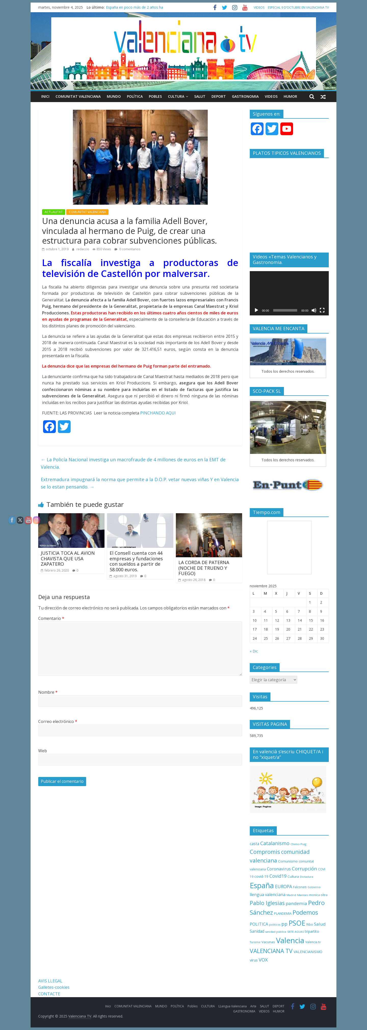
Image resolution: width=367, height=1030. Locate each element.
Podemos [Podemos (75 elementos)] (305, 912)
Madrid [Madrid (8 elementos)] (291, 895)
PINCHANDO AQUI (157, 413)
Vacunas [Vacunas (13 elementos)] (268, 942)
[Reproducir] (256, 310)
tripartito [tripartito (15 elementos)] (312, 931)
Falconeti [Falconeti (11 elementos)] (300, 887)
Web (42, 751)
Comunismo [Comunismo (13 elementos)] (288, 861)
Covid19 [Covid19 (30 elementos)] (277, 876)
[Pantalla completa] (322, 310)
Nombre (48, 692)
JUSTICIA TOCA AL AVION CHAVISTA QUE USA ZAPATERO (68, 558)
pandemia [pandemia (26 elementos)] (296, 903)
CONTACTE (49, 994)
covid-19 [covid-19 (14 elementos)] (261, 876)
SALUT (199, 96)
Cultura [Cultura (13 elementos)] (293, 876)
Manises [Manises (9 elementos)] (302, 895)
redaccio (83, 249)
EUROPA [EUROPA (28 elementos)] (283, 886)
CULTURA (176, 96)
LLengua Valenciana (232, 1006)
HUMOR (290, 96)
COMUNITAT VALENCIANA (78, 96)
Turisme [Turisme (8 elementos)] (255, 942)
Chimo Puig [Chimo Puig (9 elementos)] (298, 844)
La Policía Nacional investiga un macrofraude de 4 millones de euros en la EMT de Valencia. (133, 463)
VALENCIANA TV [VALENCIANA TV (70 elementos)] (271, 951)
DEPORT (219, 96)
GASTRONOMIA (245, 96)
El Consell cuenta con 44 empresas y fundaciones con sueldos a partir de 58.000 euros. (136, 561)
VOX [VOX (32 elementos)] (263, 959)
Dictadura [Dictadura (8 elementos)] (306, 877)
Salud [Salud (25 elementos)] (320, 924)
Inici (45, 96)
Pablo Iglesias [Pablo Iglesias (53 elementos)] (267, 903)
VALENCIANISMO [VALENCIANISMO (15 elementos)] (308, 951)
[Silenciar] (314, 310)
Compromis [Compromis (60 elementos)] (265, 851)
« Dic (254, 651)
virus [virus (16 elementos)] (254, 960)
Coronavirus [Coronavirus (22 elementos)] (279, 869)
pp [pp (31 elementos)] (284, 924)
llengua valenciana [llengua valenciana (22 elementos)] (267, 894)
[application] (289, 293)
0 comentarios (127, 249)
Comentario (51, 618)
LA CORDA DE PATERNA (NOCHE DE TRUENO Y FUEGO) (203, 567)
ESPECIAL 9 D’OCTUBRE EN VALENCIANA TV (298, 7)
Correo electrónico (57, 721)
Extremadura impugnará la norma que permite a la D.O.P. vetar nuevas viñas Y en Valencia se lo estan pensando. (140, 483)
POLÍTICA (135, 96)
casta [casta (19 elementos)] (254, 843)
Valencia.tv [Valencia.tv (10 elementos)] (313, 942)
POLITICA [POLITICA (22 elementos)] (259, 924)
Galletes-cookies (54, 987)
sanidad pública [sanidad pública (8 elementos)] (275, 932)
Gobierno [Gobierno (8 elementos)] (314, 887)
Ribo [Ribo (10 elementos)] (309, 924)
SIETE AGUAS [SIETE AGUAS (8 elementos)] (295, 932)
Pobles (155, 96)
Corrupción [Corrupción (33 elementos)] (304, 868)
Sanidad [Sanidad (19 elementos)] (257, 931)
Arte (253, 1006)
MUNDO (114, 96)
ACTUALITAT (54, 212)
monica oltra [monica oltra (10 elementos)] (318, 895)
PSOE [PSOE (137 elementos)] (297, 923)
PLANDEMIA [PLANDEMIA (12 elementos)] (283, 913)
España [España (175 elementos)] (262, 885)
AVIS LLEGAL (50, 981)
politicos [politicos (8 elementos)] (274, 924)
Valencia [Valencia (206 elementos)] (290, 940)
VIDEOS (259, 7)
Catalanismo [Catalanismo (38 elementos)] (275, 843)
